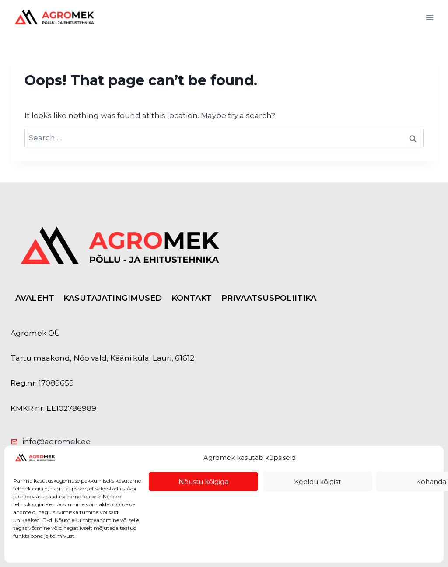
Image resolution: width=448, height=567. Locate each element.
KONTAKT (192, 298)
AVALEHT (34, 298)
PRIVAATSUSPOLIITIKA (268, 298)
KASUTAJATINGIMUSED (112, 298)
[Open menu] (429, 17)
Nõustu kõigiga (203, 481)
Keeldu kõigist (317, 481)
